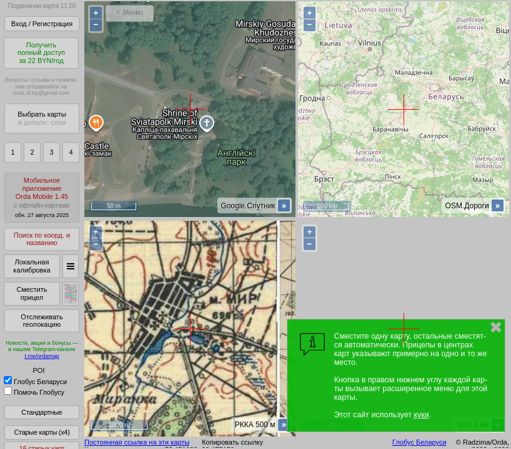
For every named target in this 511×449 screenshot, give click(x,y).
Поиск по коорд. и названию (42, 239)
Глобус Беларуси (35, 381)
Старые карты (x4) (41, 432)
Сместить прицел (31, 293)
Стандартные (41, 412)
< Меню (129, 12)
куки (421, 414)
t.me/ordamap (41, 356)
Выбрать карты (41, 118)
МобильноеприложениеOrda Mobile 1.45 (41, 197)
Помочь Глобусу (34, 392)
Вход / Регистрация (41, 23)
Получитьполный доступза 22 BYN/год (41, 52)
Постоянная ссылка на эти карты (136, 442)
